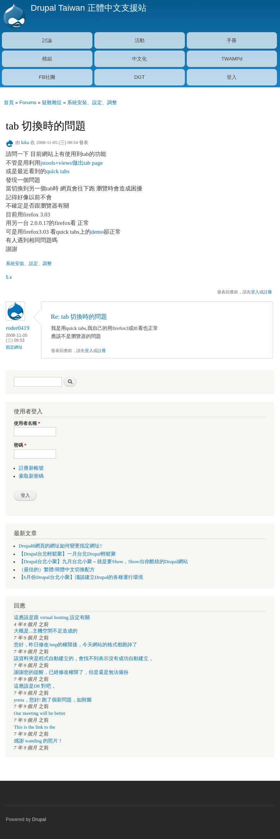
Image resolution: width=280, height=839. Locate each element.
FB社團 (47, 77)
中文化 (139, 59)
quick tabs (57, 171)
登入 (232, 77)
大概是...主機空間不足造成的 (45, 631)
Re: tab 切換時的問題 (79, 316)
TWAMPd (231, 59)
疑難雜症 (52, 102)
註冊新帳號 (31, 468)
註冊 (268, 292)
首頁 (9, 102)
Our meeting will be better (40, 713)
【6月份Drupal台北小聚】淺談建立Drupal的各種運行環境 (81, 577)
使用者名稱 (27, 423)
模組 (47, 59)
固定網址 (14, 347)
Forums (27, 102)
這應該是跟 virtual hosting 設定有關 (52, 617)
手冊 (232, 40)
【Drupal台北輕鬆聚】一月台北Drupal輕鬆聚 (67, 554)
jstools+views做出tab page (71, 163)
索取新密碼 (31, 476)
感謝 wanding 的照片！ (38, 741)
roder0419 (18, 328)
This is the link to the (34, 727)
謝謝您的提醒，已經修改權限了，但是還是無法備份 (71, 672)
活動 (140, 40)
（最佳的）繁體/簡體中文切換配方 (57, 569)
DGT (139, 77)
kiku (25, 142)
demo (97, 232)
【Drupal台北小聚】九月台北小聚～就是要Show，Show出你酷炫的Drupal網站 (103, 561)
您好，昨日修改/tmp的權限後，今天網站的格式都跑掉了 (75, 644)
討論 (47, 40)
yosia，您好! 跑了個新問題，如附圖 (53, 700)
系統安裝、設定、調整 (92, 102)
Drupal (39, 819)
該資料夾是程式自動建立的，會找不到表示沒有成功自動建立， (83, 658)
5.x (9, 277)
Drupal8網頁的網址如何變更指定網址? (60, 546)
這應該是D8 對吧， (35, 686)
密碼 (20, 445)
